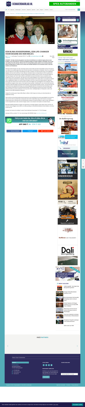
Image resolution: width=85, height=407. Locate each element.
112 (8, 9)
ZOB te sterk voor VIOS (69, 325)
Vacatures (47, 9)
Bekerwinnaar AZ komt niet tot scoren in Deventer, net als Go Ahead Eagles (70, 310)
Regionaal (29, 9)
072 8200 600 (16, 367)
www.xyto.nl (16, 370)
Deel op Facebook (14, 131)
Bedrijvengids (18, 9)
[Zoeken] (79, 10)
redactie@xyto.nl (17, 369)
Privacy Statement (75, 382)
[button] (6, 346)
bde (31, 56)
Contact (51, 9)
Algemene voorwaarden (60, 382)
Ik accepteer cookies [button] (77, 404)
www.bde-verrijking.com (41, 113)
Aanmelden (46, 374)
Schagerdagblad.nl (22, 4)
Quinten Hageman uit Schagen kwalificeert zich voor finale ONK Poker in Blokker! (71, 305)
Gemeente (24, 9)
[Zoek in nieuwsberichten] (71, 10)
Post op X (30, 131)
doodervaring (35, 56)
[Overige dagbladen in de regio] (69, 365)
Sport (38, 9)
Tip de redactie (45, 131)
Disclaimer (68, 382)
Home (7, 13)
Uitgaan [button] (41, 9)
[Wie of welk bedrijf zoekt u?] (69, 20)
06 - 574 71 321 (35, 124)
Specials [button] (33, 9)
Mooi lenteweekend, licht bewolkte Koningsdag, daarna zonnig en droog (71, 299)
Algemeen (12, 9)
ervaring (40, 56)
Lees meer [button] (55, 404)
